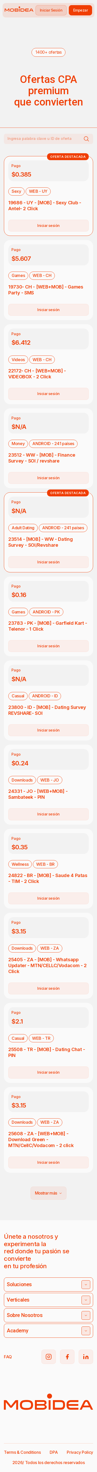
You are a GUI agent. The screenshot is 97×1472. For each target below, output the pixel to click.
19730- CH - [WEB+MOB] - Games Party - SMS (45, 289)
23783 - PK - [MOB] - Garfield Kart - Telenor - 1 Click (47, 626)
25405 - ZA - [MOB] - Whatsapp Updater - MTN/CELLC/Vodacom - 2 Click (47, 965)
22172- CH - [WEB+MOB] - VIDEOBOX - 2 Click (37, 373)
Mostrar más (48, 1193)
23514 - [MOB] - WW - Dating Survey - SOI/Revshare (40, 542)
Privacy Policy (80, 1452)
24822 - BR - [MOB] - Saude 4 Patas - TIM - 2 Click (47, 878)
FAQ (8, 1356)
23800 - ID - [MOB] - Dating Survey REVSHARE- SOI (47, 710)
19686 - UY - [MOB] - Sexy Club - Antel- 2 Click (44, 205)
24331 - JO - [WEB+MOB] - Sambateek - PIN (38, 794)
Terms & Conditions (22, 1452)
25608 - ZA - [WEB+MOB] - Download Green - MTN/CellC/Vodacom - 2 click (40, 1139)
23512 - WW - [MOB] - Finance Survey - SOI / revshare (41, 458)
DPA (54, 1452)
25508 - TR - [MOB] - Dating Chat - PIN (46, 1052)
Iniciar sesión (48, 225)
